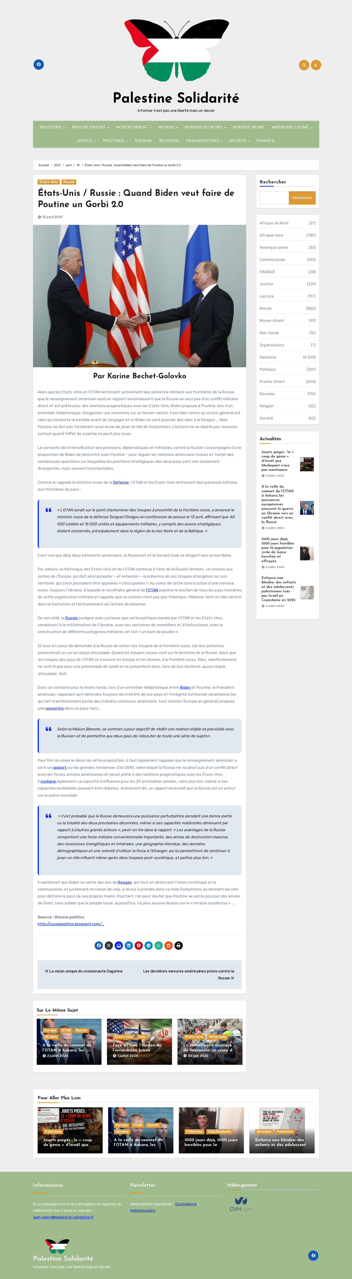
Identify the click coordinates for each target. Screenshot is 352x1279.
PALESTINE (51, 127)
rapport (60, 767)
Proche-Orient (272, 381)
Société (266, 418)
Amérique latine (274, 247)
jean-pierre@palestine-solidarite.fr (63, 1215)
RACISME (143, 141)
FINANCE (265, 141)
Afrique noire (271, 235)
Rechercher (273, 182)
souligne (48, 781)
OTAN (66, 1030)
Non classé (269, 333)
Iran (141, 1037)
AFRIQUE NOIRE (249, 127)
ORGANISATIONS (203, 141)
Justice (266, 284)
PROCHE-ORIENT (89, 127)
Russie (68, 182)
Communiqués (272, 260)
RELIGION (169, 141)
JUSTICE (85, 141)
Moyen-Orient (272, 320)
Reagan (125, 882)
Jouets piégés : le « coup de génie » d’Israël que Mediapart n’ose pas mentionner (278, 461)
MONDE (166, 127)
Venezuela (217, 1037)
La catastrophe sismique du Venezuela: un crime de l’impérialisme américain (208, 1050)
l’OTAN (152, 590)
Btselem (264, 1129)
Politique (268, 369)
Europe (50, 1030)
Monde (265, 308)
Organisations (272, 345)
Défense (121, 482)
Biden (185, 687)
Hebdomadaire (142, 1209)
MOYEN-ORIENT (132, 127)
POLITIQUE (114, 141)
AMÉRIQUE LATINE (291, 127)
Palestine (268, 357)
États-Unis (48, 182)
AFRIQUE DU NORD (204, 127)
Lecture (266, 296)
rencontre (55, 708)
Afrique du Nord (274, 223)
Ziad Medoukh (219, 1129)
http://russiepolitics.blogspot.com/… (71, 924)
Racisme (267, 394)
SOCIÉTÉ (238, 141)
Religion (267, 406)
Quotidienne (186, 1202)
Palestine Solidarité (176, 99)
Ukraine (50, 1037)
